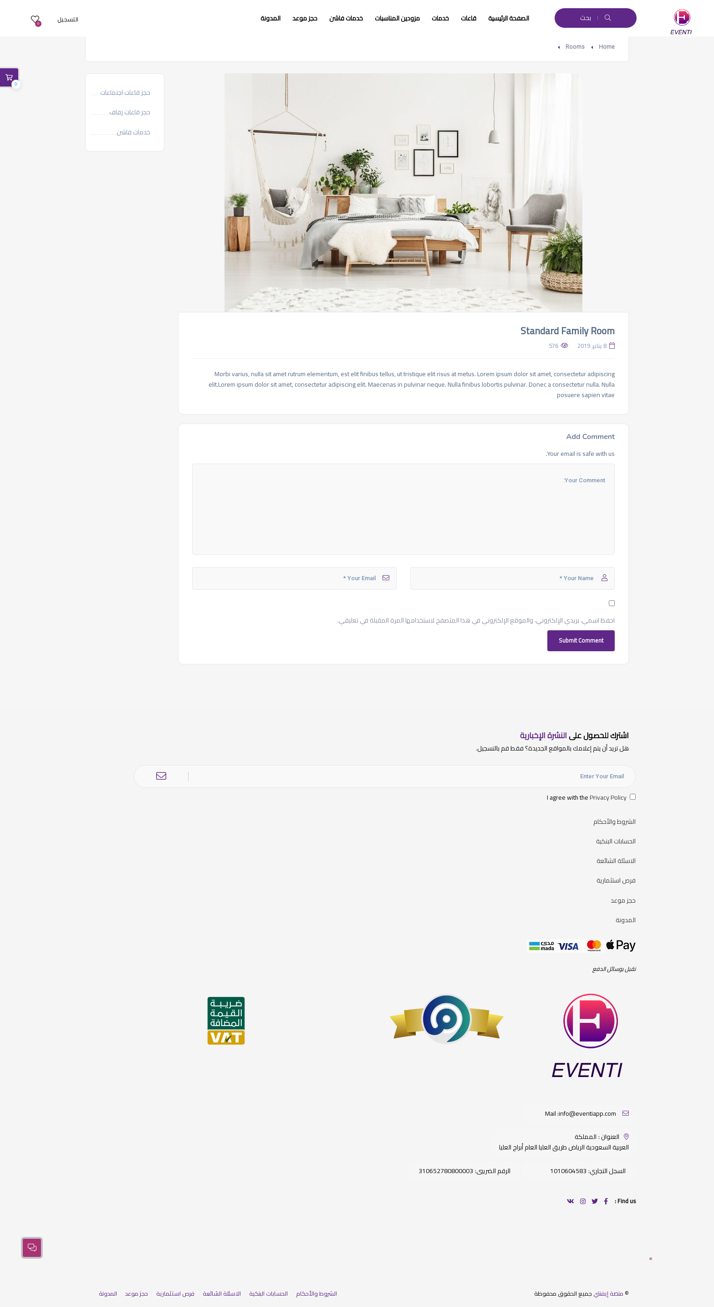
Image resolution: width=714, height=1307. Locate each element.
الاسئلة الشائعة (616, 861)
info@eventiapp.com (587, 1113)
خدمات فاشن (346, 18)
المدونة (270, 18)
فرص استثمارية (616, 880)
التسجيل (67, 19)
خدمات (440, 18)
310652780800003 (445, 1171)
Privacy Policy (608, 797)
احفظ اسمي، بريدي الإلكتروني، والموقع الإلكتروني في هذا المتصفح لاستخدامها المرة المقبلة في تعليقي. (476, 620)
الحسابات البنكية (616, 841)
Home (607, 46)
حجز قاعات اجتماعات (125, 92)
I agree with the (591, 797)
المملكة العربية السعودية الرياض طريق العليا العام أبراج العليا (564, 1142)
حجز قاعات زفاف (129, 112)
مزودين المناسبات (397, 18)
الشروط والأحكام (614, 822)
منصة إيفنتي (608, 1293)
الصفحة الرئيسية (508, 18)
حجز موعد (304, 18)
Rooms (575, 46)
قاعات (468, 18)
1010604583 (568, 1171)
